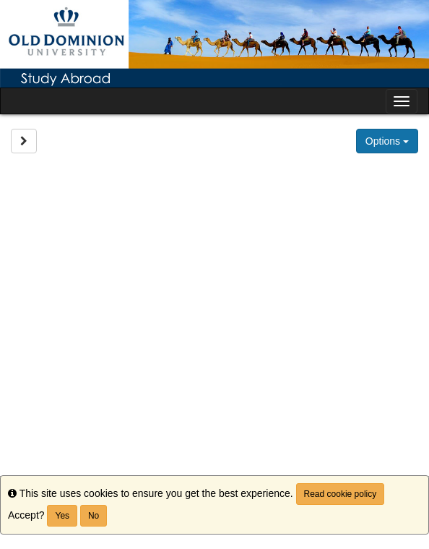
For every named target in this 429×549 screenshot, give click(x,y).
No (93, 516)
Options (387, 141)
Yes (62, 516)
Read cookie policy (340, 494)
